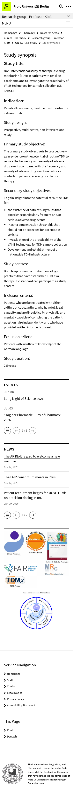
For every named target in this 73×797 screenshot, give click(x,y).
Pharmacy (29, 33)
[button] (7, 431)
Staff (10, 680)
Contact (12, 686)
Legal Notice (14, 693)
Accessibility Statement (21, 705)
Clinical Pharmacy (15, 38)
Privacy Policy (15, 699)
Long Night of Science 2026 (24, 398)
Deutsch (12, 736)
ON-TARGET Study (26, 43)
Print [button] (10, 730)
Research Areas (49, 33)
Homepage (10, 33)
